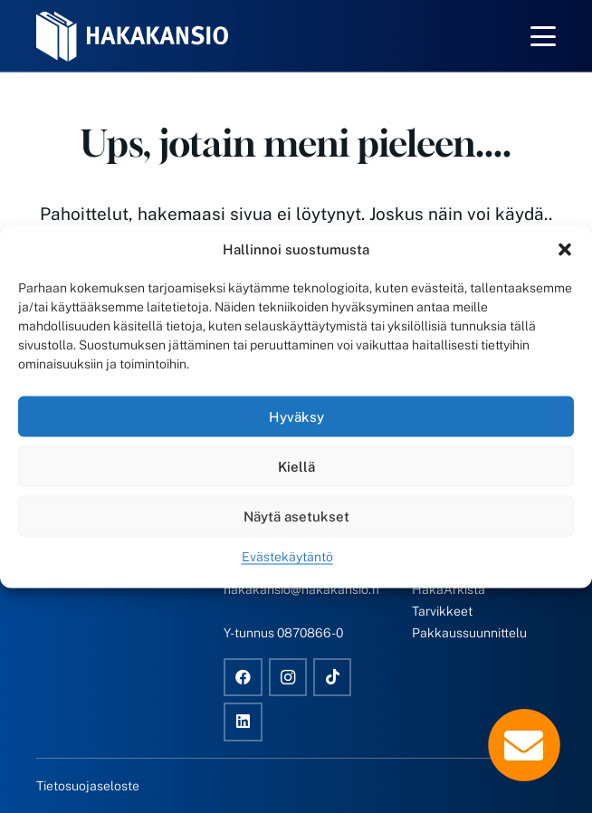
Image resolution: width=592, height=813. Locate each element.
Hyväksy (296, 416)
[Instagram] (288, 677)
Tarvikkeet (442, 611)
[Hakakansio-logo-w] (132, 37)
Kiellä (296, 465)
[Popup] (524, 745)
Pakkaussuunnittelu (469, 633)
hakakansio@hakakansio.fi (301, 589)
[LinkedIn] (243, 722)
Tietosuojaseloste (87, 786)
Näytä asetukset (296, 515)
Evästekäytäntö (287, 557)
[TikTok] (332, 677)
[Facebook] (243, 677)
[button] (565, 250)
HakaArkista (448, 589)
